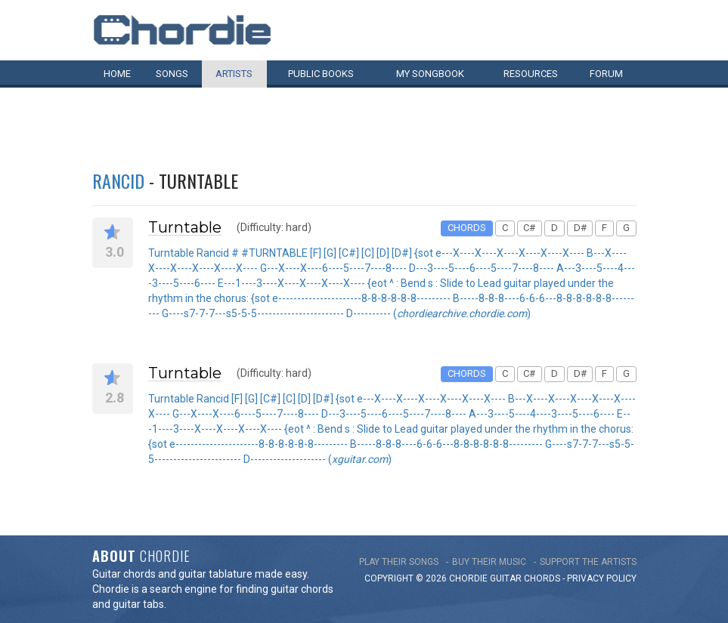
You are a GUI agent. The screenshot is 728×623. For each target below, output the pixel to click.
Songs (172, 73)
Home (117, 73)
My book (430, 73)
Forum (606, 73)
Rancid (118, 180)
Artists (233, 73)
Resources (530, 73)
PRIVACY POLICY (602, 578)
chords (542, 578)
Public (321, 73)
